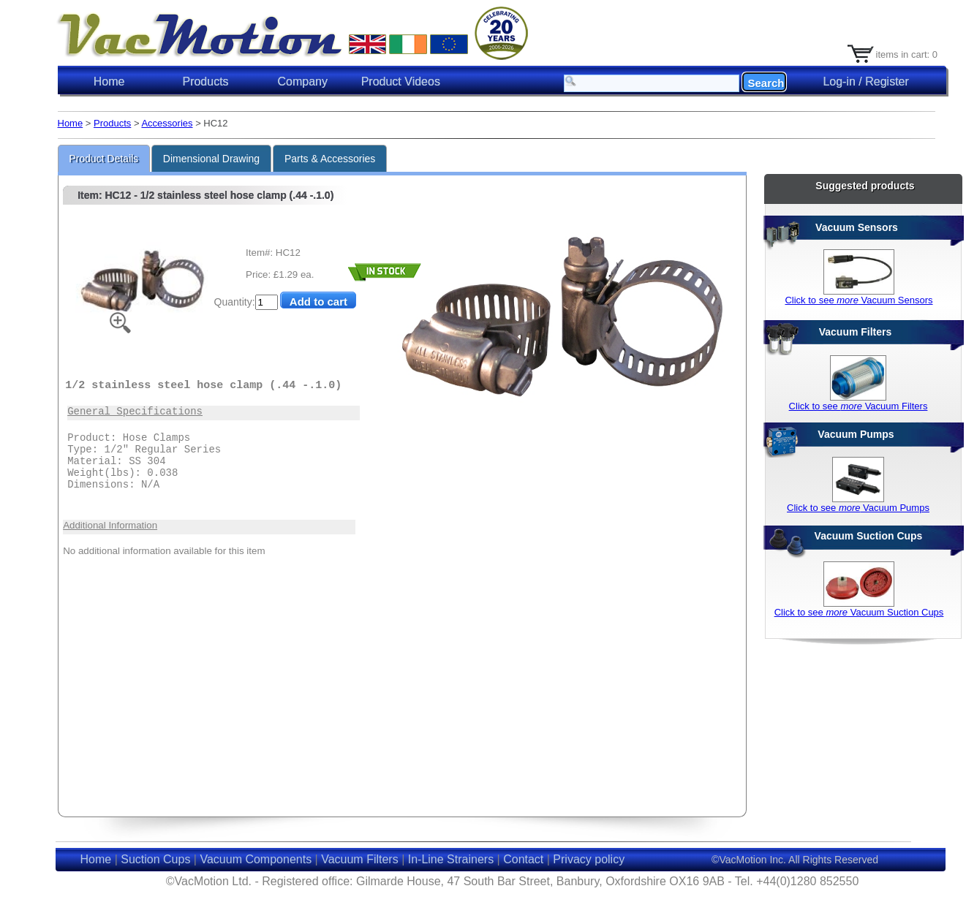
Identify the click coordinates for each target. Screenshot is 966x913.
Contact (523, 859)
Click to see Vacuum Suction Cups (859, 612)
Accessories (166, 123)
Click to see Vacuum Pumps (858, 507)
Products (112, 123)
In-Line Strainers (451, 859)
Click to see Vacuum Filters (858, 406)
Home (109, 81)
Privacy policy (588, 859)
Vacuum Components (256, 859)
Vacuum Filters (360, 859)
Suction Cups (155, 859)
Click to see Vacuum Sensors (858, 300)
